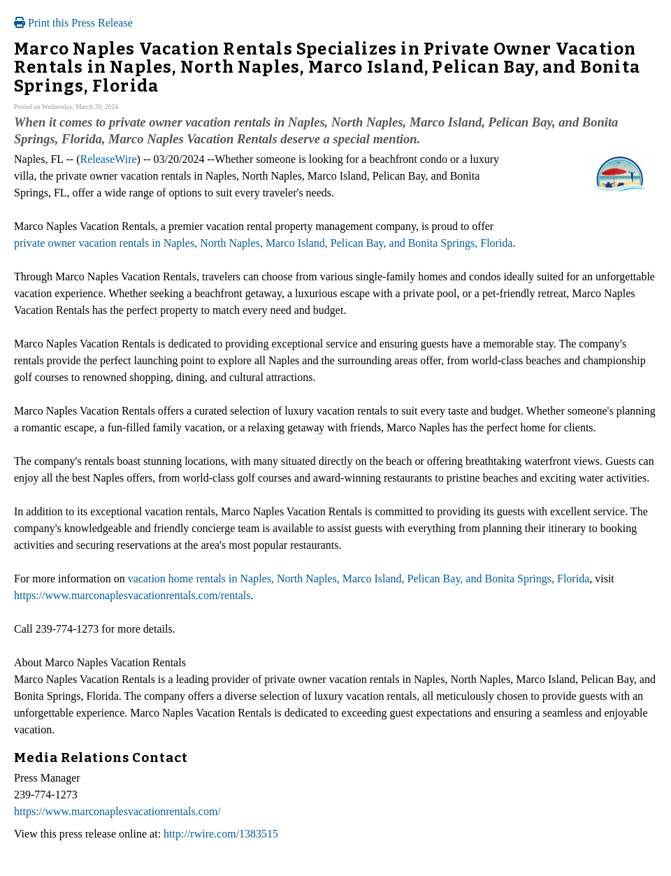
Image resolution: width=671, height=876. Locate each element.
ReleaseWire (108, 159)
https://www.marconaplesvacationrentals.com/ (117, 811)
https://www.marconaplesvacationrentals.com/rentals (132, 595)
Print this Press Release (73, 23)
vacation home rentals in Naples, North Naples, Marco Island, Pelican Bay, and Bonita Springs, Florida (359, 578)
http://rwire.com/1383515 (221, 834)
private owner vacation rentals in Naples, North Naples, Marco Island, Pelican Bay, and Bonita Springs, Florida (263, 243)
